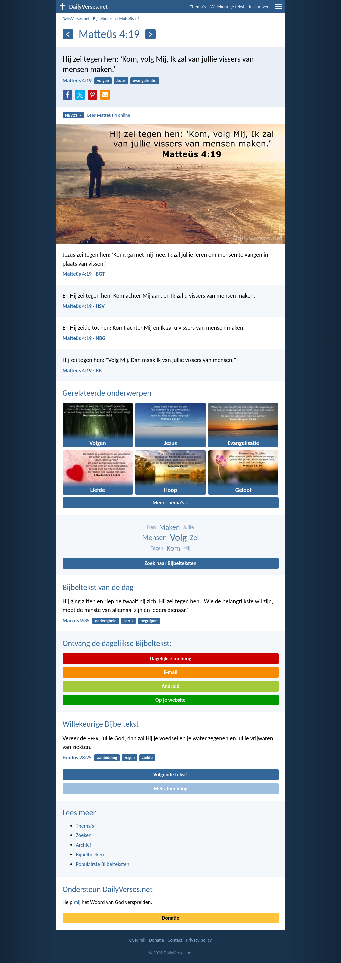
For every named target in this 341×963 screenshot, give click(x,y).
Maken (169, 527)
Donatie (170, 918)
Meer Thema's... (171, 502)
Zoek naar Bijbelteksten (171, 563)
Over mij (137, 940)
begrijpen (148, 620)
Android (170, 686)
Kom (173, 548)
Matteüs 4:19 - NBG (84, 338)
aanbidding (107, 757)
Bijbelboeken (104, 18)
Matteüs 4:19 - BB (82, 370)
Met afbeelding (170, 788)
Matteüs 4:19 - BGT (84, 274)
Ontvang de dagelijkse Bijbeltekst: (117, 643)
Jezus (121, 80)
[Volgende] (150, 34)
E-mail (170, 672)
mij (77, 902)
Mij (186, 548)
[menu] (278, 9)
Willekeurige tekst (227, 7)
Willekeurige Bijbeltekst (101, 724)
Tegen (157, 548)
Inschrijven (259, 7)
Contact (175, 940)
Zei (194, 537)
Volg (178, 537)
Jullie (188, 527)
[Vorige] (68, 34)
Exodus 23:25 (77, 757)
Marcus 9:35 (76, 620)
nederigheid (106, 620)
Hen (151, 527)
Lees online (108, 115)
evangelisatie (144, 80)
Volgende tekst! (170, 774)
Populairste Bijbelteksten (103, 864)
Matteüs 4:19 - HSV (84, 306)
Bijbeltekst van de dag (98, 587)
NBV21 (73, 115)
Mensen (154, 537)
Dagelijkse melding (170, 658)
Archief (83, 845)
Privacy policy (199, 940)
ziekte (147, 757)
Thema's (198, 7)
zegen (129, 757)
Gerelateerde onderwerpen (107, 393)
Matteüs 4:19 (77, 80)
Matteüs (126, 18)
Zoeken (84, 835)
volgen (103, 80)
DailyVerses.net (76, 18)
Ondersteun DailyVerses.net (108, 889)
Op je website (170, 700)
